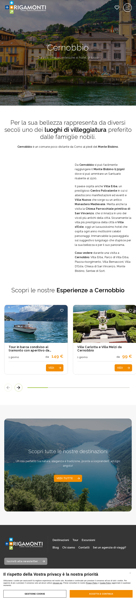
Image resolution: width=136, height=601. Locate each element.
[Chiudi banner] (130, 572)
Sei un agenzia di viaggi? (109, 547)
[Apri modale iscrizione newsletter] (25, 561)
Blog (56, 547)
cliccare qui (57, 583)
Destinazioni (61, 540)
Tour (75, 540)
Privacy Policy (92, 583)
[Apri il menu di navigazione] (127, 7)
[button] (61, 310)
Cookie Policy (105, 583)
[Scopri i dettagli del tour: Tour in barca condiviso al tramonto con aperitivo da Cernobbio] (36, 339)
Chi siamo (68, 547)
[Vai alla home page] (23, 544)
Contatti (84, 547)
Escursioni (88, 540)
